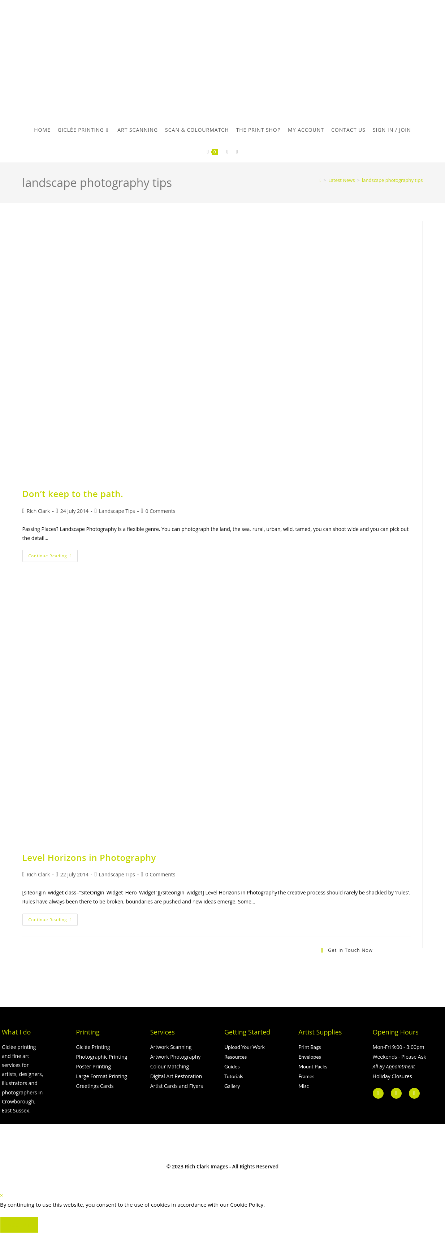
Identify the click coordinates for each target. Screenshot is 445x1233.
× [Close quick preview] (1, 1195)
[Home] (320, 180)
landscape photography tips (392, 180)
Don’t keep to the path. (73, 494)
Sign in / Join (392, 129)
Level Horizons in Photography (89, 857)
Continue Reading (53, 554)
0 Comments (160, 510)
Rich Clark (38, 510)
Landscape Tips (117, 510)
